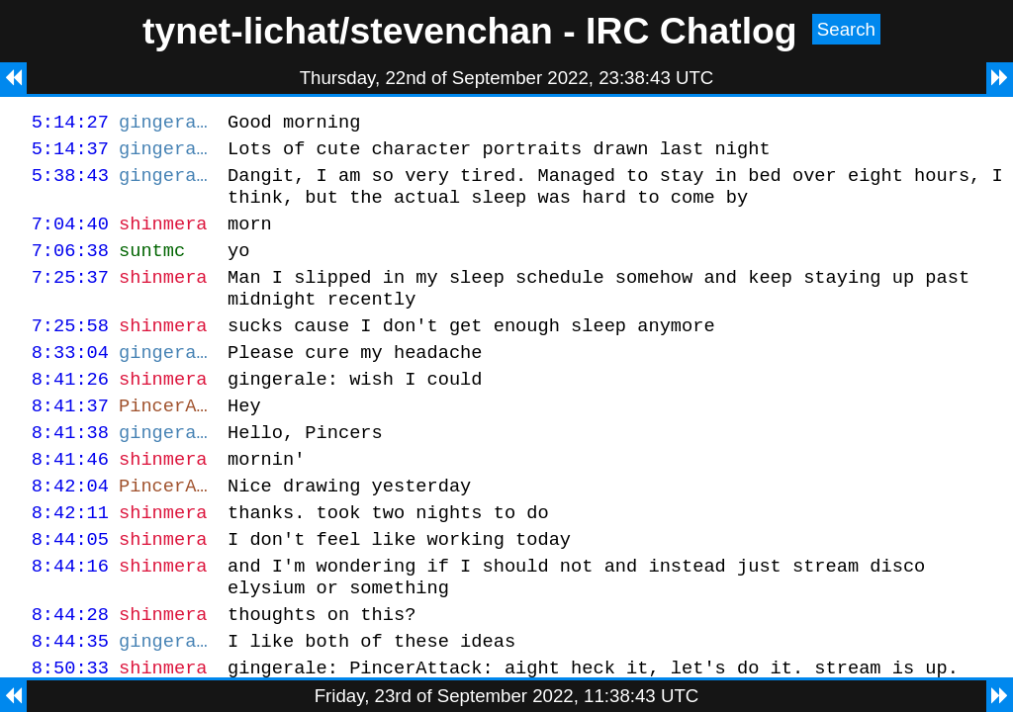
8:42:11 (70, 559)
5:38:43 (70, 183)
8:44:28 (70, 673)
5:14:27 (70, 124)
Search (846, 29)
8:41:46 (70, 500)
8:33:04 (70, 381)
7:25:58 (70, 351)
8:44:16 (70, 618)
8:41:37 (70, 440)
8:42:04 (70, 529)
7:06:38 (70, 267)
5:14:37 (70, 153)
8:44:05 (70, 589)
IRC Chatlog (691, 30)
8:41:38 (70, 470)
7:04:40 (70, 237)
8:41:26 (70, 411)
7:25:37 (70, 297)
